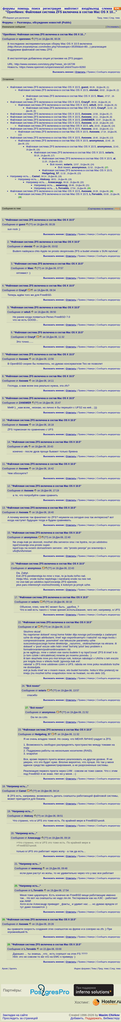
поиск (35, 8)
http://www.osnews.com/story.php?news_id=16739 (44, 64)
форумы (9, 8)
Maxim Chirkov (109, 1015)
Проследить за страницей (20, 1018)
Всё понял (56, 164)
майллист (71, 8)
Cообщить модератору (108, 72)
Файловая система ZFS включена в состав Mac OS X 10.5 (45, 87)
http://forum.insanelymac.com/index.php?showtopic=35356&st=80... (49, 46)
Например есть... (20, 176)
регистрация (52, 8)
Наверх (91, 234)
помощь (23, 8)
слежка (107, 8)
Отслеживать (113, 27)
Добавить (77, 1018)
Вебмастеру (111, 1018)
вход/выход (90, 8)
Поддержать (93, 1018)
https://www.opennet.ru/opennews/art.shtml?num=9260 (52, 67)
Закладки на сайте (15, 1015)
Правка (91, 72)
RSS (117, 208)
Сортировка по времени (100, 208)
